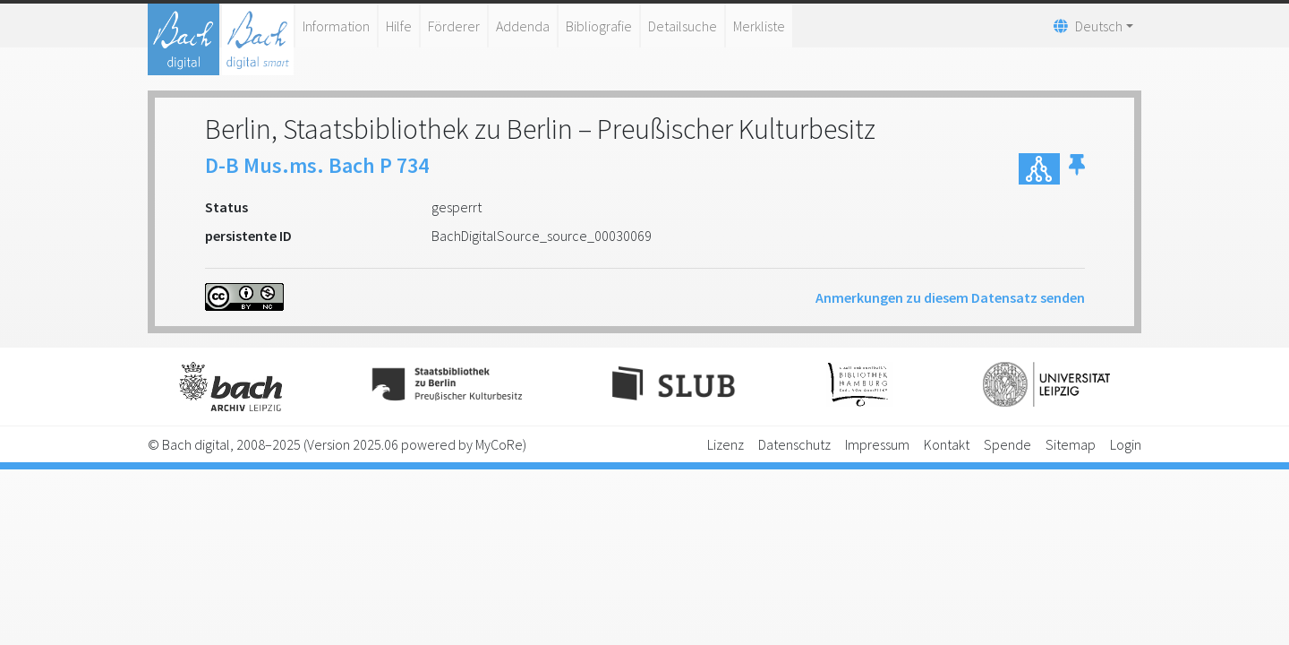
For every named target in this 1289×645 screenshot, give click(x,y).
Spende (1007, 444)
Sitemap (1071, 444)
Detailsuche (682, 26)
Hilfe (399, 26)
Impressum (877, 444)
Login (1125, 444)
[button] (1077, 169)
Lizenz (725, 444)
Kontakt (946, 444)
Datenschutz (794, 444)
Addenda (523, 26)
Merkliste (759, 26)
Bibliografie (599, 26)
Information (336, 26)
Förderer (454, 26)
